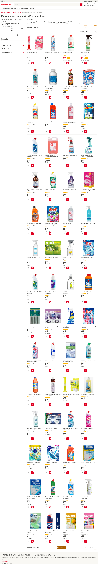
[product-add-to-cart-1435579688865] (50, 131)
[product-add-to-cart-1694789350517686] (32, 302)
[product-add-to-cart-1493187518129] (67, 233)
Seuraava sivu (61, 547)
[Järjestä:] (90, 31)
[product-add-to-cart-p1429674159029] (85, 336)
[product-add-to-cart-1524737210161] (85, 165)
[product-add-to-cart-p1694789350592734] (85, 541)
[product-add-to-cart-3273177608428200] (32, 336)
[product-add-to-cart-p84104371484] (67, 404)
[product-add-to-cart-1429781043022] (50, 97)
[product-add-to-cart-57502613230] (85, 268)
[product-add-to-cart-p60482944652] (67, 268)
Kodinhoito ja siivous (16, 12)
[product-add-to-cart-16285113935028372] (50, 336)
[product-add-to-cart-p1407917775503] (32, 131)
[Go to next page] (95, 27)
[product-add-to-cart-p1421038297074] (50, 63)
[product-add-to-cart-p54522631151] (67, 165)
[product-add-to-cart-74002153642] (32, 438)
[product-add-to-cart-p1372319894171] (50, 268)
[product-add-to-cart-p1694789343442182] (85, 302)
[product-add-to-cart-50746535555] (32, 370)
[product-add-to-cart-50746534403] (67, 438)
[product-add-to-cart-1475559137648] (32, 404)
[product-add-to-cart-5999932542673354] (32, 472)
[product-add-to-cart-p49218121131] (67, 131)
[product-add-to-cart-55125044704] (50, 165)
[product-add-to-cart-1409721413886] (67, 336)
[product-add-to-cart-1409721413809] (67, 63)
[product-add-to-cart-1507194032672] (32, 97)
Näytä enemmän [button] (6, 561)
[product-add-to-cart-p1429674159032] (50, 233)
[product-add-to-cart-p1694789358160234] (85, 472)
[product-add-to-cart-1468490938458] (32, 199)
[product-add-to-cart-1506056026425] (67, 370)
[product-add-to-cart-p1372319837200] (85, 233)
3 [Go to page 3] (92, 27)
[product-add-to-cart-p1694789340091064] (85, 63)
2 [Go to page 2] (90, 27)
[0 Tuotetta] (94, 4)
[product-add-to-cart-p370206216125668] (32, 541)
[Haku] (81, 4)
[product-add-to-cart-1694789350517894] (67, 302)
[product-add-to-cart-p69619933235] (67, 541)
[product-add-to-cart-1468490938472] (50, 404)
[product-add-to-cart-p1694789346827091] (50, 370)
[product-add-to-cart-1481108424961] (85, 438)
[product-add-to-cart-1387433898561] (85, 404)
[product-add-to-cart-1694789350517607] (32, 165)
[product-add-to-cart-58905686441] (50, 302)
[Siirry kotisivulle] (6, 4)
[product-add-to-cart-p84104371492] (32, 63)
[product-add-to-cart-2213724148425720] (85, 131)
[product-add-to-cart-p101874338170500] (85, 199)
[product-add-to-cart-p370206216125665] (85, 370)
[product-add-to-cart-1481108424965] (67, 97)
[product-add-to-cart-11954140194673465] (67, 199)
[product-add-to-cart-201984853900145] (50, 472)
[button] (87, 5)
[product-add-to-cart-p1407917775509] (67, 507)
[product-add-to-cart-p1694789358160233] (32, 507)
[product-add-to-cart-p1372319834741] (67, 472)
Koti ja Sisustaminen (5, 12)
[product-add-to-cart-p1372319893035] (50, 507)
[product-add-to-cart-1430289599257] (85, 97)
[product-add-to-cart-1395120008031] (50, 541)
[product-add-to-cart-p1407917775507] (50, 199)
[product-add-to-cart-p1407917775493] (32, 233)
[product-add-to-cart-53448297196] (85, 507)
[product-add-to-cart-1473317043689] (50, 438)
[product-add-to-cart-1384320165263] (32, 268)
